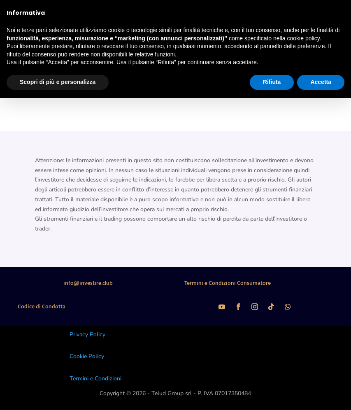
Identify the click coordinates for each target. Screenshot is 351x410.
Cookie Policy (87, 356)
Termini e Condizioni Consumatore (227, 283)
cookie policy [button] (303, 38)
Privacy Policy (87, 334)
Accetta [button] (320, 82)
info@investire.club (88, 283)
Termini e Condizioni (95, 378)
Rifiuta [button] (272, 82)
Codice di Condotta (41, 306)
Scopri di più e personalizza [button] (57, 82)
